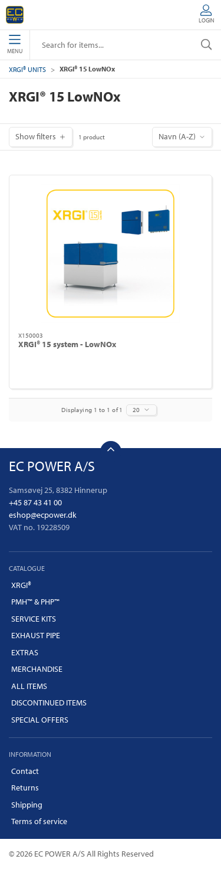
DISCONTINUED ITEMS (49, 702)
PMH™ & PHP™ (35, 601)
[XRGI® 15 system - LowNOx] (110, 253)
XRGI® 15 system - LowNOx (67, 344)
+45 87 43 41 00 (35, 502)
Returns (25, 787)
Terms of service (39, 821)
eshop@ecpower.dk (43, 514)
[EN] (14, 15)
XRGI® (21, 585)
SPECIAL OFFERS (39, 719)
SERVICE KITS (33, 618)
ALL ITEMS (29, 686)
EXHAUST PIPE (35, 635)
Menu (14, 45)
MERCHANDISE (36, 669)
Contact (25, 771)
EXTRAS (24, 652)
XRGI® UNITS (27, 69)
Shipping (26, 804)
